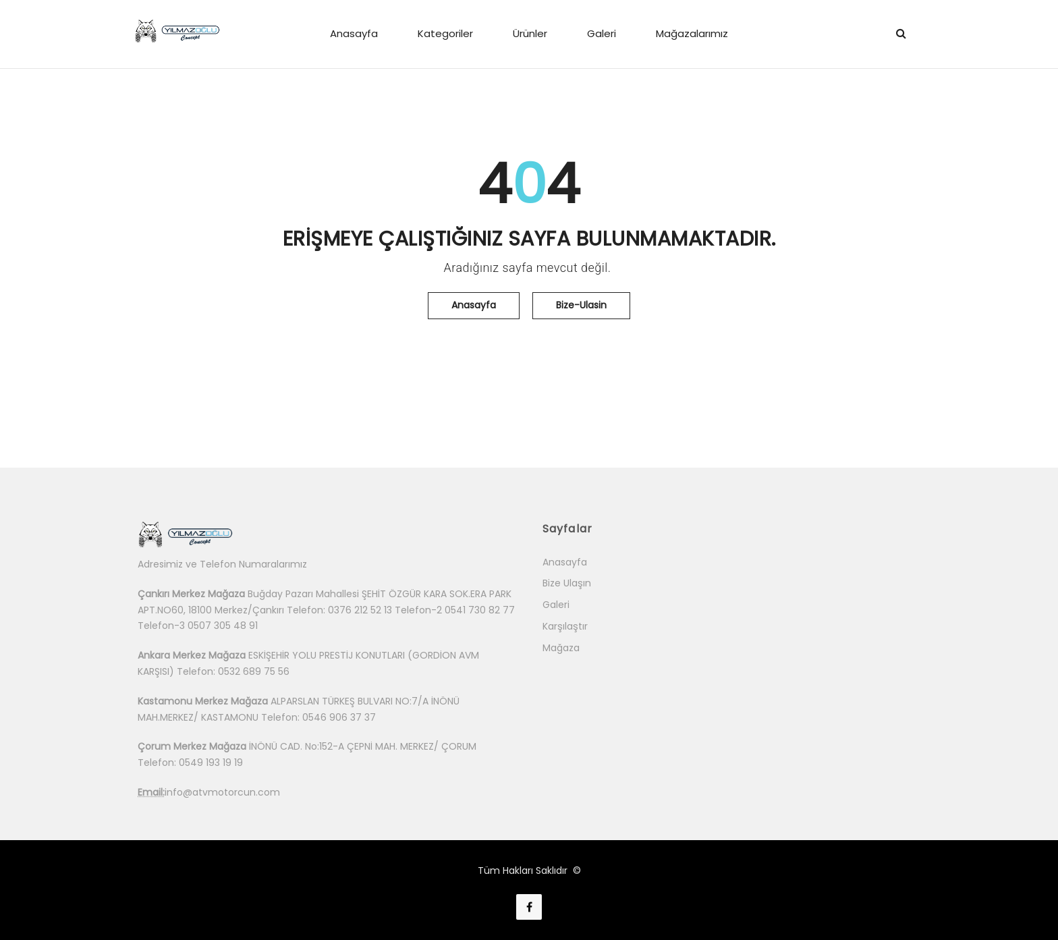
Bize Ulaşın (566, 583)
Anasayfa (354, 33)
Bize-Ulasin (581, 305)
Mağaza (561, 648)
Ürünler (530, 33)
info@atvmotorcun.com (222, 792)
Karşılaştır (565, 626)
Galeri (601, 33)
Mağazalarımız (692, 33)
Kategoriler (445, 33)
